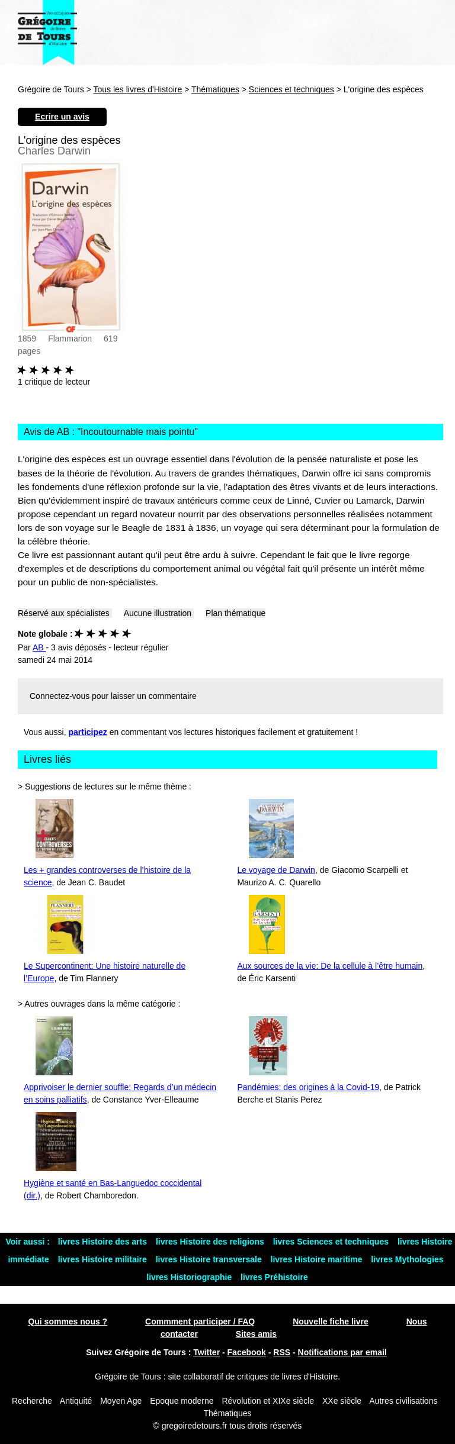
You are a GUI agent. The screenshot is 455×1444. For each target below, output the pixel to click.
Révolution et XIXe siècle (268, 1401)
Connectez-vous (59, 696)
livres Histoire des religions (211, 1241)
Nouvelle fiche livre (331, 1321)
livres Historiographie (190, 1277)
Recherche (32, 1401)
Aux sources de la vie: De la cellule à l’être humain (329, 966)
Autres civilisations (403, 1401)
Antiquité (76, 1401)
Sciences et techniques (291, 89)
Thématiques (215, 89)
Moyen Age (121, 1401)
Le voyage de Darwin (276, 870)
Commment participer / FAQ (200, 1321)
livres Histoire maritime (318, 1259)
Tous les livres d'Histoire (138, 89)
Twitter (206, 1352)
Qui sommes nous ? (67, 1321)
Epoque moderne (181, 1401)
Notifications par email (342, 1352)
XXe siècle (341, 1401)
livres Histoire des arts (103, 1241)
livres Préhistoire (274, 1277)
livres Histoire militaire (103, 1259)
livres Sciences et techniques (332, 1241)
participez (88, 732)
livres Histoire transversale (210, 1259)
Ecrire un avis (62, 116)
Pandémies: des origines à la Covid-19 (308, 1087)
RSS (281, 1352)
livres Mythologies (407, 1259)
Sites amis (256, 1334)
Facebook (247, 1352)
